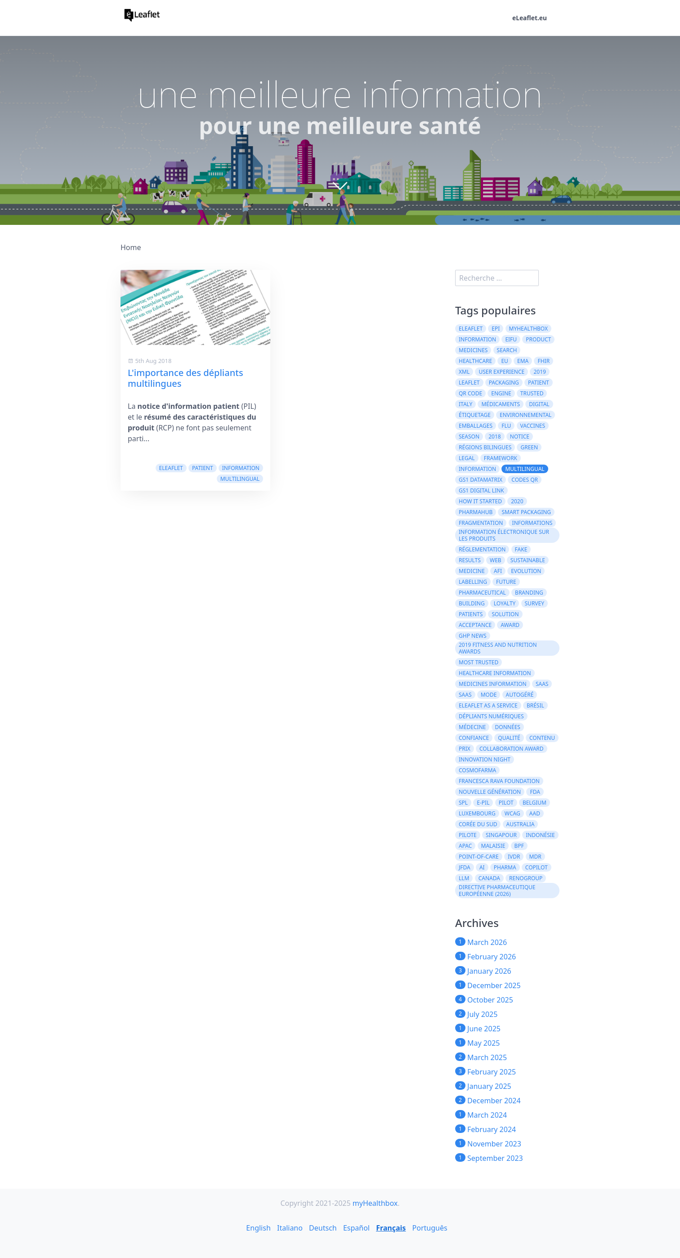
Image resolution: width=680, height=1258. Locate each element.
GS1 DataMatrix (480, 480)
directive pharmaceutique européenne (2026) (497, 890)
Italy (465, 404)
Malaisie (493, 846)
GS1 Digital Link (481, 490)
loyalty (505, 603)
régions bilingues (485, 447)
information (240, 468)
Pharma (505, 867)
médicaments (500, 404)
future (506, 582)
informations (532, 523)
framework (500, 458)
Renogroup (525, 878)
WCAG (512, 813)
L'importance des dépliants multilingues (185, 378)
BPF (519, 846)
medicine (472, 571)
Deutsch (323, 1228)
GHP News (473, 636)
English (258, 1228)
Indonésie (540, 835)
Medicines (473, 350)
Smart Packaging (526, 512)
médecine (472, 727)
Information (477, 339)
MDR (535, 856)
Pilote (468, 835)
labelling (473, 582)
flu (506, 426)
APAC (465, 846)
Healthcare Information (495, 673)
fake (521, 549)
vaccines (533, 426)
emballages (475, 426)
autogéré (520, 694)
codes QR (524, 480)
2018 (494, 436)
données (507, 727)
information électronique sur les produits (504, 535)
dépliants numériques (491, 716)
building (472, 603)
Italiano (290, 1228)
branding (529, 592)
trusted (532, 393)
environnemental (525, 415)
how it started (480, 501)
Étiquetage (475, 415)
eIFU (511, 339)
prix (464, 748)
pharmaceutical (482, 592)
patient (202, 468)
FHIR (543, 361)
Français (391, 1228)
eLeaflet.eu (529, 18)
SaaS (465, 694)
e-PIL (483, 802)
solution (505, 614)
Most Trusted (478, 662)
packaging (504, 382)
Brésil (535, 705)
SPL (463, 802)
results (470, 560)
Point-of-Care (479, 856)
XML (464, 372)
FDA (535, 792)
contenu (542, 738)
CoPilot (536, 867)
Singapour (501, 835)
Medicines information (493, 684)
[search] (497, 278)
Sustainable (527, 560)
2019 (539, 372)
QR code (470, 393)
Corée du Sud (478, 824)
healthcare (475, 361)
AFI (498, 571)
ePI (496, 328)
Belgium (534, 802)
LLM (464, 878)
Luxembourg (477, 813)
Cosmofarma (477, 770)
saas (542, 684)
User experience (501, 372)
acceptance (475, 625)
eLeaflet (171, 468)
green (529, 447)
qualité (509, 738)
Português (429, 1228)
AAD (534, 813)
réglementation (482, 549)
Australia (520, 824)
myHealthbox (528, 328)
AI (482, 867)
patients (471, 614)
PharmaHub (475, 512)
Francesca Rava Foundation (499, 781)
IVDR (514, 856)
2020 (517, 501)
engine (501, 393)
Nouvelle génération (490, 792)
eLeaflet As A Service (488, 705)
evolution (526, 571)
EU (504, 361)
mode (489, 694)
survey (535, 603)
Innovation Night (484, 759)
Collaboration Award (511, 748)
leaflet (469, 382)
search (507, 350)
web (495, 560)
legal (467, 458)
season (469, 436)
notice (519, 436)
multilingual (239, 479)
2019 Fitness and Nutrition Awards (498, 648)
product (538, 339)
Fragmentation (481, 523)
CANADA (489, 878)
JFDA (464, 867)
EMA (522, 361)
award (510, 625)
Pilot (506, 802)
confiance (474, 738)
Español (356, 1228)
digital (539, 404)
